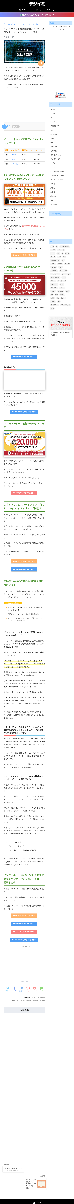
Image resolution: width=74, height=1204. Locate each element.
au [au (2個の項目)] (56, 250)
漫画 (52, 204)
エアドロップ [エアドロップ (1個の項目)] (63, 274)
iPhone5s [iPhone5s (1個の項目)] (53, 260)
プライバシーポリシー (47, 1199)
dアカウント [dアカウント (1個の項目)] (61, 253)
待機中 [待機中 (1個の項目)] (52, 301)
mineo (30, 10)
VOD (52, 140)
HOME (37, 1195)
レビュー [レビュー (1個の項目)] (53, 295)
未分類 (52, 191)
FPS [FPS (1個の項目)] (58, 257)
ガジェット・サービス (43, 10)
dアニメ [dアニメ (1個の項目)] (53, 257)
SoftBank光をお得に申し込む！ (24, 413)
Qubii (52, 131)
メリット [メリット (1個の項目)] (62, 291)
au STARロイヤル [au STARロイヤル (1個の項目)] (64, 250)
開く (16, 127)
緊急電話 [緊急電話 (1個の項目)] (53, 305)
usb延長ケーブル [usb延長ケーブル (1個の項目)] (55, 264)
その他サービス (56, 161)
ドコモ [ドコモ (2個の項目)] (61, 288)
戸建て (43, 1004)
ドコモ (52, 187)
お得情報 (53, 152)
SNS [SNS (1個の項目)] (64, 260)
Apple (52, 114)
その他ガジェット (56, 157)
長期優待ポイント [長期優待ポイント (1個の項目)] (65, 308)
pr (54, 10)
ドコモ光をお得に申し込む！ (24, 494)
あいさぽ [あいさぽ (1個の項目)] (53, 267)
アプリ (52, 165)
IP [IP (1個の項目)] (62, 257)
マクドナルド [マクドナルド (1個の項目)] (54, 291)
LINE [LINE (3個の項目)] (59, 260)
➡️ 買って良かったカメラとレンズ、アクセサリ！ (37, 15)
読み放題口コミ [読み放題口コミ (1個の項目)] (55, 308)
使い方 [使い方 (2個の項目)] (67, 295)
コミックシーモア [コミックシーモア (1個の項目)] (55, 281)
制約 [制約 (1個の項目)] (56, 298)
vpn (51, 144)
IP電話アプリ (55, 127)
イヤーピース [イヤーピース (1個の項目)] (54, 274)
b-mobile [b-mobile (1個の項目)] (53, 253)
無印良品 (53, 208)
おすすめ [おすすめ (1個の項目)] (60, 267)
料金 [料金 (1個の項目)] (57, 301)
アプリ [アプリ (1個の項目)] (60, 270)
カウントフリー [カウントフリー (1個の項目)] (66, 277)
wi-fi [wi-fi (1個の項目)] (63, 264)
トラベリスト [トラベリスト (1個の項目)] (54, 288)
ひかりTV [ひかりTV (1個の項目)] (67, 267)
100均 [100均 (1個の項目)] (52, 250)
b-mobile (53, 122)
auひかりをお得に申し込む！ (24, 255)
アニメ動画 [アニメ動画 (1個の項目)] (53, 270)
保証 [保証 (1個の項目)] (52, 298)
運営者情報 (59, 1199)
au (51, 118)
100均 (52, 110)
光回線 (35, 1004)
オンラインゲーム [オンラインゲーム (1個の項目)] (55, 277)
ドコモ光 (14, 164)
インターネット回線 (38, 1000)
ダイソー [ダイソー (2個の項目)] (53, 284)
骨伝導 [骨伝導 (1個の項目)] (52, 312)
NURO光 (14, 159)
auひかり (14, 155)
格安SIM (22, 10)
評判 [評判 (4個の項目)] (59, 305)
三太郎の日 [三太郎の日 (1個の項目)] (60, 295)
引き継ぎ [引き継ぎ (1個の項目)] (62, 298)
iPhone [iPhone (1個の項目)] (67, 257)
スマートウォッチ (56, 182)
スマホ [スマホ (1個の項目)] (64, 281)
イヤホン (53, 169)
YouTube (53, 148)
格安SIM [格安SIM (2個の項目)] (63, 301)
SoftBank (54, 135)
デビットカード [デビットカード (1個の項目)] (62, 284)
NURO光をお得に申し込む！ (24, 357)
